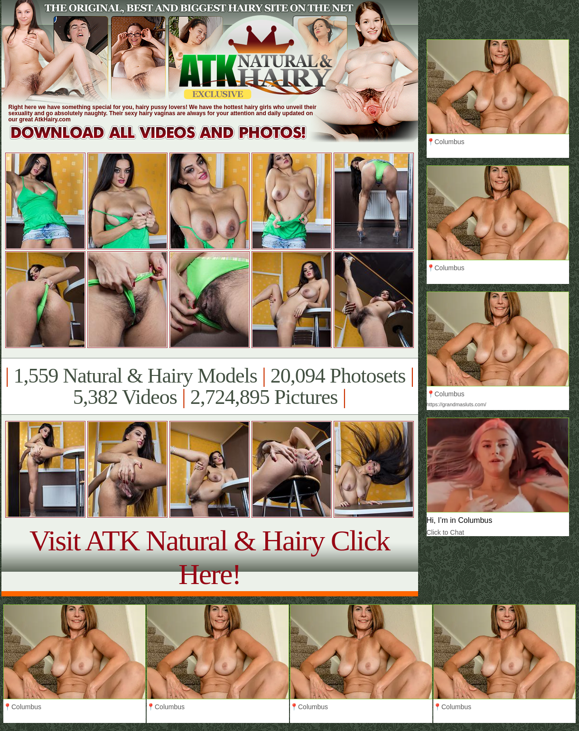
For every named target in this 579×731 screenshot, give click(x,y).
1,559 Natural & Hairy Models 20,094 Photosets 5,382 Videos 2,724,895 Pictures (209, 386)
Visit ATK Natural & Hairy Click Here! (209, 557)
